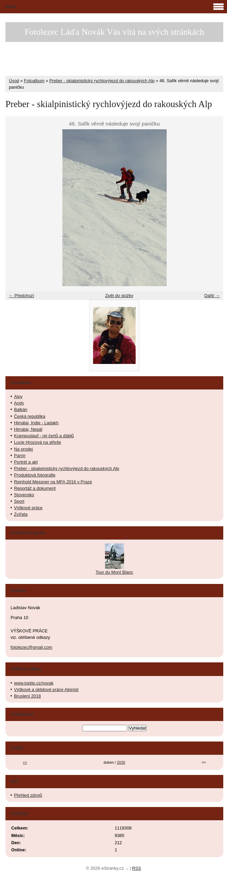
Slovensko (24, 494)
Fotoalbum (34, 80)
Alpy (18, 396)
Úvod (14, 80)
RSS (136, 868)
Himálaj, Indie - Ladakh (36, 422)
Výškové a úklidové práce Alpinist (46, 689)
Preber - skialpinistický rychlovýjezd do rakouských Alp (102, 80)
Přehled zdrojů (28, 795)
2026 (121, 762)
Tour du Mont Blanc (114, 572)
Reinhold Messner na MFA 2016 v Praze (53, 481)
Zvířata (21, 514)
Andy (19, 403)
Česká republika (29, 416)
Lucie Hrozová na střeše (37, 442)
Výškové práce (28, 507)
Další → (212, 295)
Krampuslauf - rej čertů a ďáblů (44, 435)
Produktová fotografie (35, 475)
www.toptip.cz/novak (34, 683)
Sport (19, 501)
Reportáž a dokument (35, 488)
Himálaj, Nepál (28, 429)
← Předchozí (21, 295)
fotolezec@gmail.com (31, 647)
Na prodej (23, 449)
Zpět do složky (119, 295)
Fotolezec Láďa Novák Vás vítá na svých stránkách (114, 32)
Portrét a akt (26, 462)
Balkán (20, 409)
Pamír (20, 455)
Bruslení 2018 (27, 696)
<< (25, 762)
